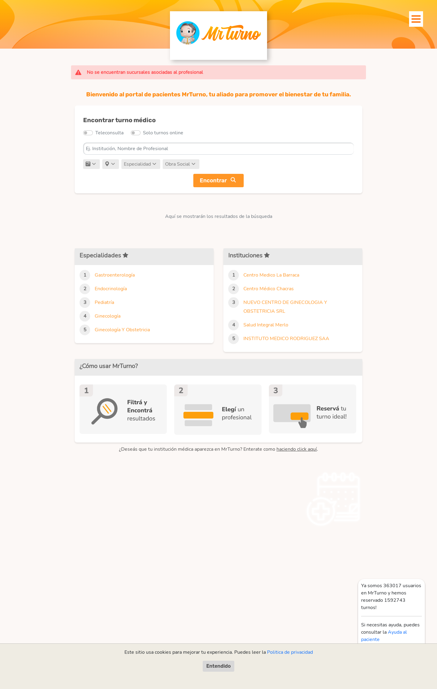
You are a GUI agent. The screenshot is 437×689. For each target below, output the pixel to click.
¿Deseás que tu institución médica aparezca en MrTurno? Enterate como (218, 449)
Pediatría (104, 302)
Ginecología (107, 316)
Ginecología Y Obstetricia (122, 329)
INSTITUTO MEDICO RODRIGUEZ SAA (286, 338)
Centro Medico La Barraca (271, 275)
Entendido (218, 666)
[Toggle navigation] (412, 17)
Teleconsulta (109, 132)
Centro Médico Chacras (268, 288)
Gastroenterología (115, 275)
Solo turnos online (163, 132)
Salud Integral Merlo (265, 325)
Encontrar (213, 180)
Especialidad (137, 164)
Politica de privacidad (290, 652)
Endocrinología (111, 288)
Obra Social (177, 164)
